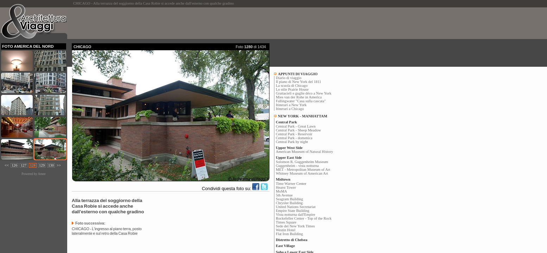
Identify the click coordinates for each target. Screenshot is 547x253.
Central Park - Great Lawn (296, 126)
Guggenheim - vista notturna (297, 166)
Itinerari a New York (291, 105)
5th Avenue (284, 195)
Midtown (283, 179)
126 (14, 165)
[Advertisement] (200, 23)
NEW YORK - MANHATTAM (302, 116)
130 (51, 165)
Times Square (286, 222)
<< (7, 165)
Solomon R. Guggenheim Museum (302, 162)
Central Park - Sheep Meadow (298, 130)
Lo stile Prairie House (292, 89)
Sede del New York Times (295, 226)
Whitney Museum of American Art (302, 173)
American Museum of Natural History (304, 152)
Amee (41, 174)
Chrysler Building (289, 203)
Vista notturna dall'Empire (295, 214)
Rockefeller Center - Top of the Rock (303, 218)
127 (23, 165)
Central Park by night (292, 142)
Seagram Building (289, 199)
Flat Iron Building (289, 234)
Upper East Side (289, 158)
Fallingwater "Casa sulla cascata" (301, 101)
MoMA (281, 191)
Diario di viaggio (288, 78)
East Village (285, 246)
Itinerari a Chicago (290, 109)
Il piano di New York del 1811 (298, 82)
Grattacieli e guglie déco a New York (303, 93)
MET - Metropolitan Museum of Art (303, 169)
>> (59, 165)
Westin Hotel (285, 230)
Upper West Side (289, 148)
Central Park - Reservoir (294, 134)
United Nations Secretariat (296, 207)
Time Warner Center (291, 184)
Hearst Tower (286, 187)
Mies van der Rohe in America (299, 97)
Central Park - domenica (294, 138)
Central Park (286, 122)
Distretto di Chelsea (291, 240)
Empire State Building (292, 211)
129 (42, 165)
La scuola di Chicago (291, 85)
